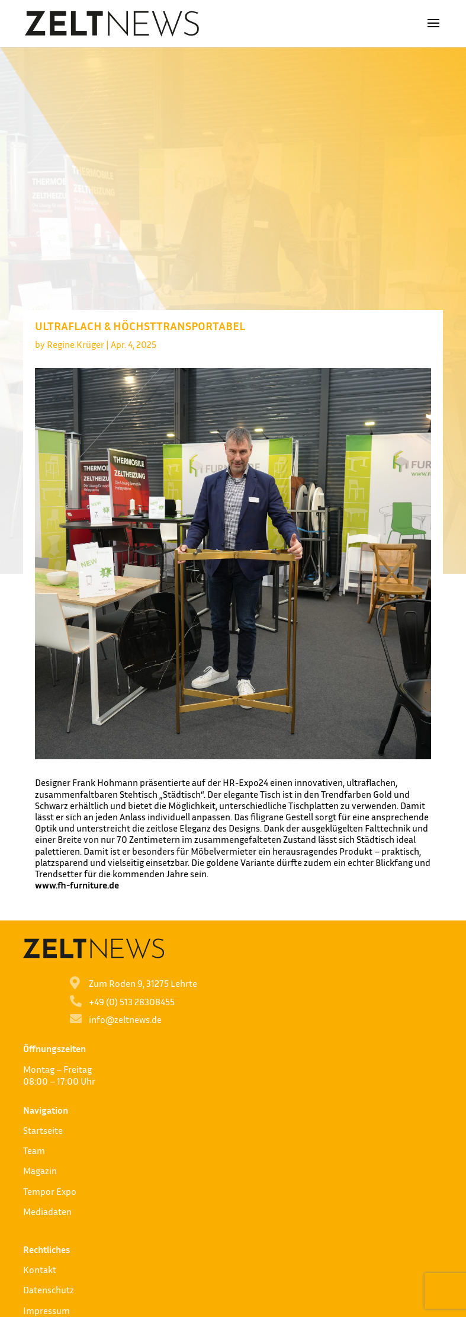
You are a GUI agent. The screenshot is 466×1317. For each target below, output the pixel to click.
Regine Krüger (75, 344)
